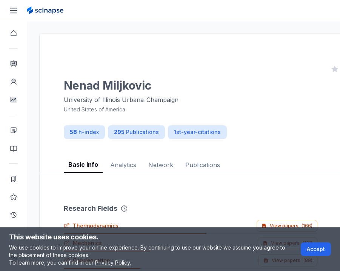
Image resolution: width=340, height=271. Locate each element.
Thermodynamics (91, 225)
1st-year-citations (197, 132)
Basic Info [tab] (83, 164)
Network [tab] (160, 165)
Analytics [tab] (123, 165)
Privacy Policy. (113, 262)
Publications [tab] (202, 165)
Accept (316, 249)
